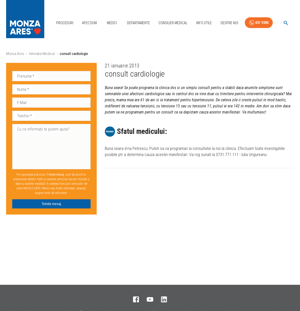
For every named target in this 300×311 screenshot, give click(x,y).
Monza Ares (15, 53)
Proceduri (64, 23)
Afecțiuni (89, 23)
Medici (112, 23)
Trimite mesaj (51, 204)
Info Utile (204, 23)
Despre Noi (229, 23)
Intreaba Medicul (42, 53)
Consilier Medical (173, 23)
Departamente (138, 23)
